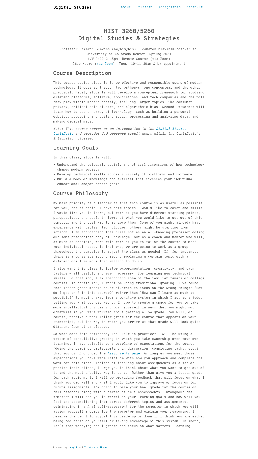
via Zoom (105, 64)
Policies (145, 7)
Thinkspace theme (95, 447)
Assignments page (124, 354)
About (126, 7)
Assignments (170, 7)
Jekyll (73, 447)
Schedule (195, 7)
